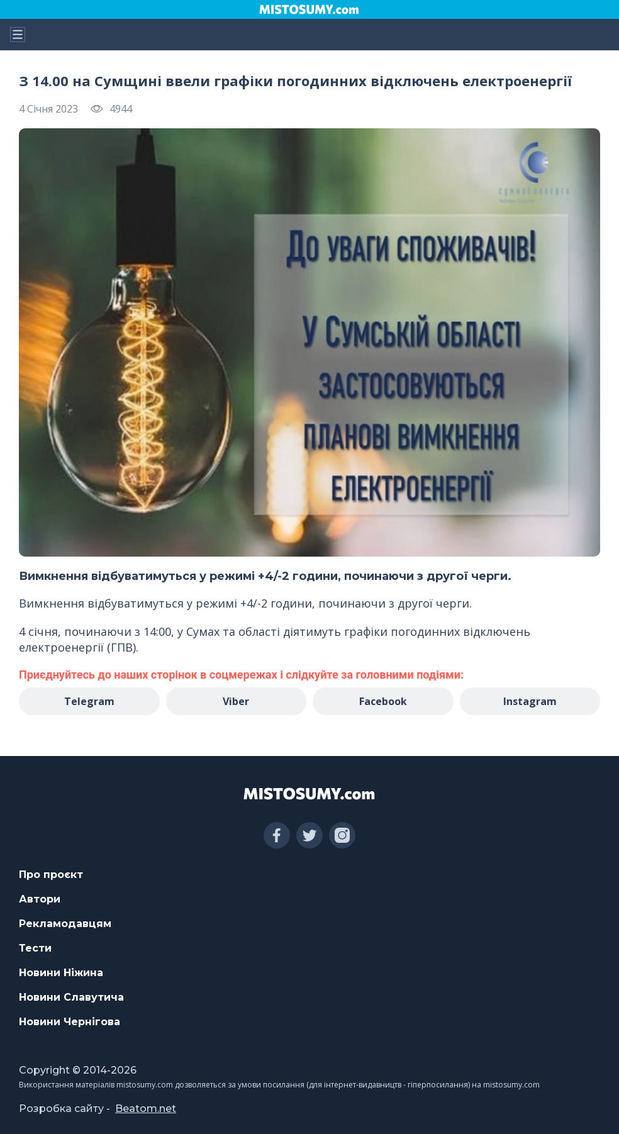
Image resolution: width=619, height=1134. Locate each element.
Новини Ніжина (61, 973)
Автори (39, 899)
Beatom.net (145, 1109)
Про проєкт (51, 875)
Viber (236, 701)
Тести (35, 948)
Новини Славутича (71, 997)
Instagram (530, 701)
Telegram (89, 701)
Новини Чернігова (69, 1022)
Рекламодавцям (65, 924)
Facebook (383, 701)
